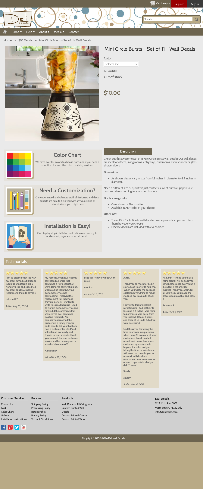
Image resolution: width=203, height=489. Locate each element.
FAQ (3, 408)
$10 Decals (25, 40)
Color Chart (7, 411)
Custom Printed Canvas (74, 415)
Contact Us (7, 404)
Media (59, 32)
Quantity (110, 71)
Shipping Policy (39, 404)
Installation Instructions (14, 419)
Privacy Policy (39, 415)
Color (108, 58)
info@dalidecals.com (166, 412)
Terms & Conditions (42, 419)
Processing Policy (40, 408)
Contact (74, 32)
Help (30, 32)
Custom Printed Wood (74, 419)
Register (179, 4)
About (44, 32)
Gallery (5, 415)
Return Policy (38, 411)
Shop (17, 32)
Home (8, 40)
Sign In (195, 4)
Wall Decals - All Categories (77, 404)
